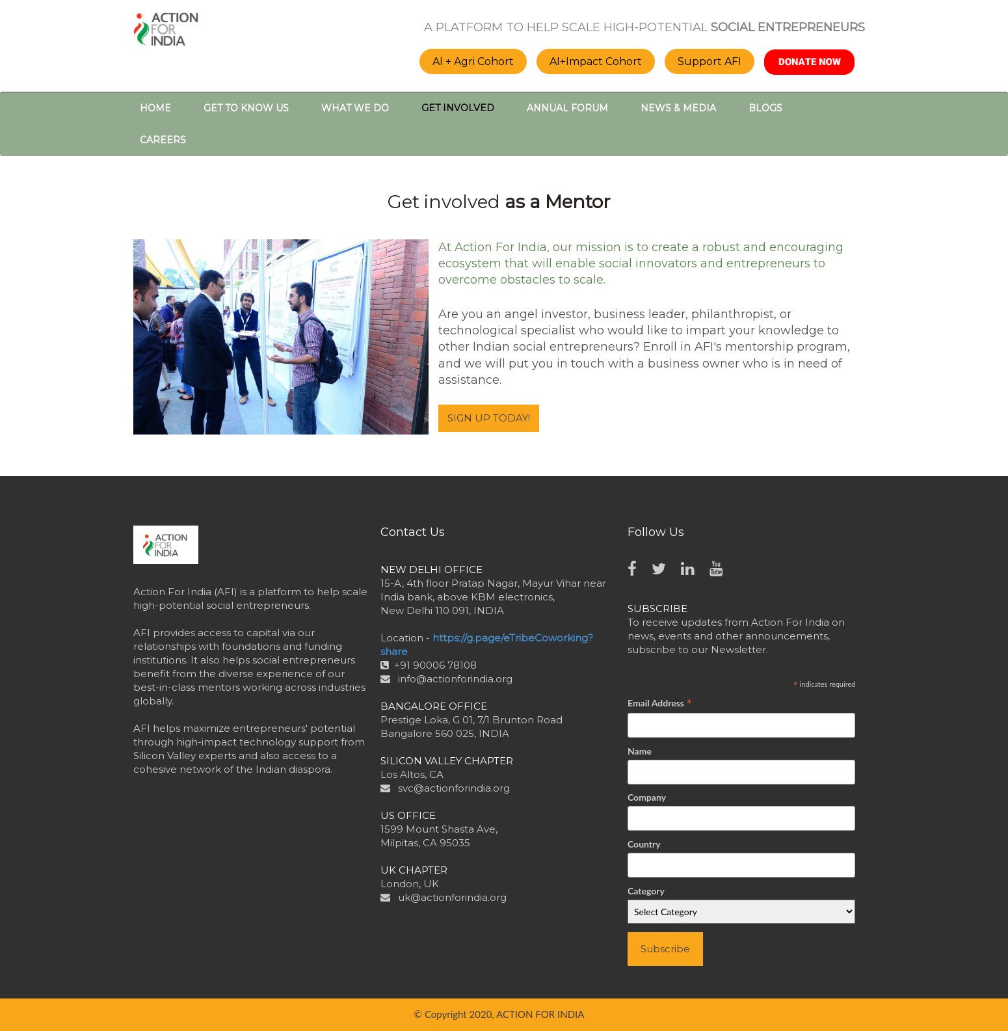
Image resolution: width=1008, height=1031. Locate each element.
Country (644, 844)
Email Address (660, 703)
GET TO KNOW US (246, 108)
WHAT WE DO (355, 108)
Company (647, 797)
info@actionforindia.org (455, 679)
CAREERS (163, 140)
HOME (155, 108)
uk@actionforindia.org (452, 897)
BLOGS (765, 108)
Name (640, 751)
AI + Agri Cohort (473, 61)
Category (646, 890)
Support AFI (709, 61)
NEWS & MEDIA (678, 108)
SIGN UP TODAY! (488, 418)
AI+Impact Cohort (596, 61)
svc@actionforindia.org (454, 788)
